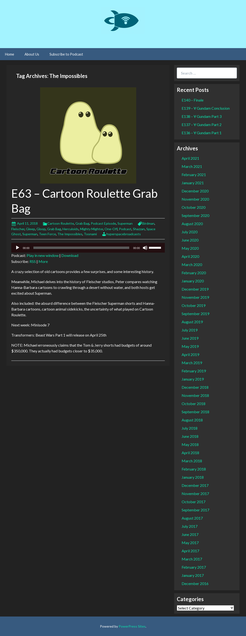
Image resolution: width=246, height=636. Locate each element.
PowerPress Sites (132, 626)
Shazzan (139, 229)
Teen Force (47, 234)
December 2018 (195, 387)
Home (9, 54)
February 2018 (194, 469)
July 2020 (189, 231)
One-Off (111, 229)
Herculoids (70, 229)
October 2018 (193, 403)
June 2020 (190, 240)
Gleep (30, 229)
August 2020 (192, 223)
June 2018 (190, 436)
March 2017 (192, 559)
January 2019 (193, 379)
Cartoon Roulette (60, 223)
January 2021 (193, 182)
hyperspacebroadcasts (123, 234)
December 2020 (195, 191)
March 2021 (192, 166)
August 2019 (192, 321)
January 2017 (193, 575)
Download (69, 255)
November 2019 (195, 297)
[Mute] (145, 247)
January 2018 (193, 477)
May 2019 (190, 346)
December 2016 (195, 583)
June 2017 (190, 534)
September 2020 (195, 215)
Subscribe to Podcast (66, 54)
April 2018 (190, 452)
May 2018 (190, 444)
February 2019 (194, 371)
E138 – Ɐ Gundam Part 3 (201, 116)
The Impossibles (69, 234)
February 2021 (194, 174)
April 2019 (190, 354)
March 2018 (192, 460)
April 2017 (190, 550)
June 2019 (190, 338)
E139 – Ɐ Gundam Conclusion (206, 108)
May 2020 (190, 248)
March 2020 (192, 264)
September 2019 (195, 313)
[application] (88, 248)
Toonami (90, 234)
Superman (125, 223)
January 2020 (193, 281)
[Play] (17, 247)
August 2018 (192, 420)
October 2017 (193, 501)
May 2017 (190, 542)
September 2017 (195, 510)
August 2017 (192, 518)
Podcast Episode (103, 223)
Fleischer (18, 229)
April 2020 (190, 256)
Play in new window (43, 255)
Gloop (41, 229)
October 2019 (193, 305)
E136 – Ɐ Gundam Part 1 (201, 132)
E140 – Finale (192, 100)
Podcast (125, 229)
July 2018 (189, 428)
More (43, 261)
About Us (32, 54)
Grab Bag (82, 223)
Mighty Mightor (91, 229)
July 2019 (189, 330)
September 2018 (195, 411)
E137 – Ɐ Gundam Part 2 (201, 124)
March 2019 (192, 362)
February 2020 (194, 272)
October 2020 (193, 207)
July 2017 (189, 526)
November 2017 (195, 493)
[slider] (81, 248)
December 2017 (195, 485)
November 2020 (195, 199)
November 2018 (195, 395)
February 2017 (194, 567)
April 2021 (190, 158)
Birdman (148, 223)
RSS (33, 261)
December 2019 (195, 289)
